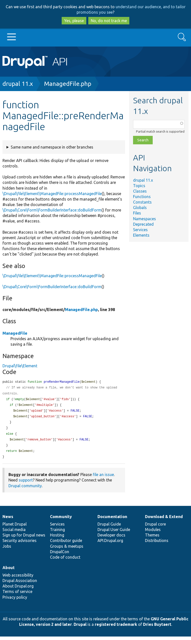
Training (57, 533)
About (8, 571)
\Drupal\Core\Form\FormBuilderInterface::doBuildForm (51, 210)
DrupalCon (59, 555)
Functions (142, 196)
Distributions (156, 544)
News (7, 520)
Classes (140, 191)
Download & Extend (164, 520)
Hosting (57, 538)
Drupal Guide (109, 527)
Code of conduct (65, 560)
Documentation (112, 520)
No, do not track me (109, 20)
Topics (139, 185)
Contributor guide (66, 544)
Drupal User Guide (113, 533)
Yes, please (74, 20)
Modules (153, 533)
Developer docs (111, 538)
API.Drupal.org (110, 544)
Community (61, 520)
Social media (14, 533)
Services (140, 229)
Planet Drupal (14, 527)
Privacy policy (14, 600)
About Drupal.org (18, 589)
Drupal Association (19, 584)
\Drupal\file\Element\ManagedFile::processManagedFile (52, 193)
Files (137, 213)
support (26, 483)
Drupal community (25, 489)
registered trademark (116, 628)
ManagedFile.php (67, 83)
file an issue (103, 478)
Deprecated (143, 224)
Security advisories (19, 544)
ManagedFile (14, 333)
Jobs (6, 549)
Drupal (80, 628)
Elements (141, 235)
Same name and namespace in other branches (52, 147)
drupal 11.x (17, 83)
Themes (152, 538)
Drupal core (155, 527)
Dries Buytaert (157, 628)
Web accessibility (17, 578)
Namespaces (144, 218)
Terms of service (17, 595)
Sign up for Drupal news (23, 538)
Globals (140, 207)
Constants (142, 202)
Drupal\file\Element (19, 366)
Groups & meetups (66, 549)
